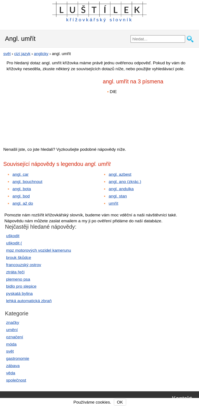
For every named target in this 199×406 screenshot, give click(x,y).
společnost (16, 380)
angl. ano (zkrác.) (125, 181)
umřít (113, 203)
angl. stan (118, 196)
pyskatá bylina (19, 293)
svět (10, 351)
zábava (13, 365)
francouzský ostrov (23, 264)
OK (120, 402)
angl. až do (22, 203)
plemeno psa (18, 279)
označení (14, 337)
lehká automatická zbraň (29, 300)
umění (12, 329)
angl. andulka (121, 189)
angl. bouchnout (27, 181)
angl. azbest (120, 174)
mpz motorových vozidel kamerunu (38, 250)
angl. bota (21, 189)
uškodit (13, 236)
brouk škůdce (18, 257)
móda (11, 344)
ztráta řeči (15, 272)
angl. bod (21, 196)
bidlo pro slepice (21, 286)
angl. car (20, 174)
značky (12, 322)
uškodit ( (14, 243)
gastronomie (17, 358)
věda (10, 373)
